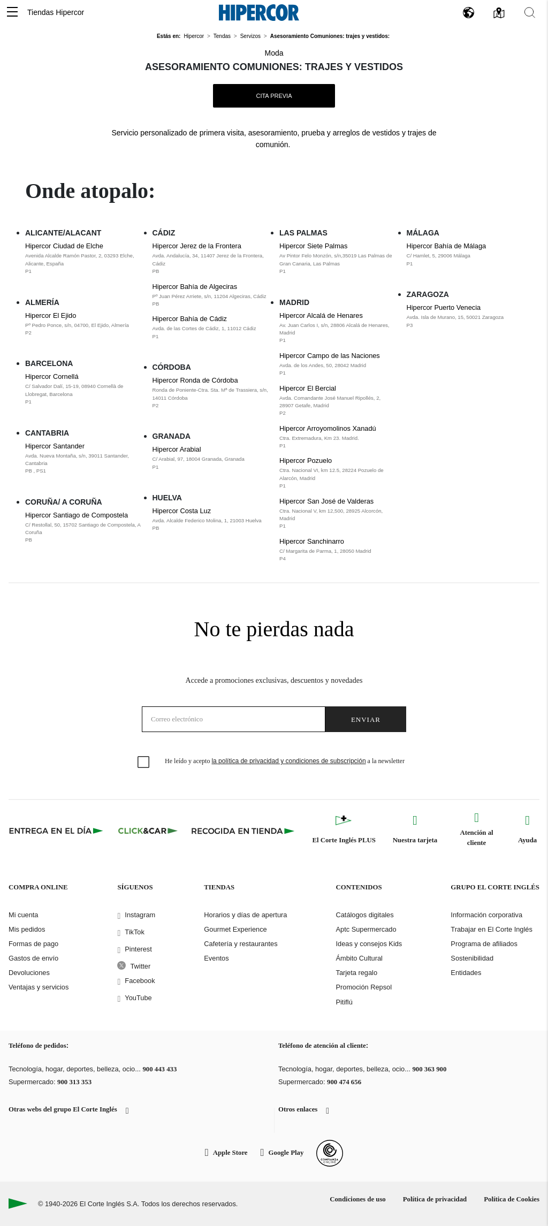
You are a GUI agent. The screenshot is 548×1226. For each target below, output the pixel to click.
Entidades (466, 973)
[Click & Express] (57, 830)
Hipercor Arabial (211, 458)
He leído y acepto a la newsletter (285, 761)
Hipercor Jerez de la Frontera (211, 258)
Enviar (365, 719)
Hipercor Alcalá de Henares (337, 328)
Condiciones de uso (358, 1199)
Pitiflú (344, 1002)
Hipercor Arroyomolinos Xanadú (337, 437)
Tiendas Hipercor (55, 12)
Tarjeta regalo (356, 973)
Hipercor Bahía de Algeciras (211, 295)
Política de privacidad (435, 1199)
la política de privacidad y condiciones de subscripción (288, 761)
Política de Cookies (511, 1199)
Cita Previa (274, 96)
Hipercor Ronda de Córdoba (211, 392)
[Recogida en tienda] (243, 830)
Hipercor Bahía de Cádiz (211, 327)
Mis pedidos (27, 929)
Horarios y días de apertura (245, 915)
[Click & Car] (148, 830)
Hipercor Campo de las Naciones (337, 364)
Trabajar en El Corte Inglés (491, 929)
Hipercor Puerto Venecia (465, 316)
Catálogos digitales (364, 915)
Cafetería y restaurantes (240, 944)
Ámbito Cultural (359, 958)
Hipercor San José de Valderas (337, 513)
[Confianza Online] (329, 1153)
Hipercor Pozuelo (337, 473)
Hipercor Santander (83, 458)
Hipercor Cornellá (83, 389)
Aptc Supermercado (366, 929)
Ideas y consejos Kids (369, 944)
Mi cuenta (23, 915)
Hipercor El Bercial (337, 400)
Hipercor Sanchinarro (337, 550)
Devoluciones (29, 973)
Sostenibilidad (472, 958)
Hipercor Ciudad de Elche (83, 258)
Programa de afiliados (484, 944)
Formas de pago (33, 944)
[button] (12, 12)
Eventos (216, 958)
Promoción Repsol (364, 987)
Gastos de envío (33, 958)
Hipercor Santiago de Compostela (83, 527)
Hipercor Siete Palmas (337, 258)
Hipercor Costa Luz (211, 519)
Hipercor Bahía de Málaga (465, 255)
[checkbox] (144, 762)
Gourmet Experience (235, 929)
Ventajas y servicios (38, 987)
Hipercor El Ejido (83, 324)
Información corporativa (486, 915)
